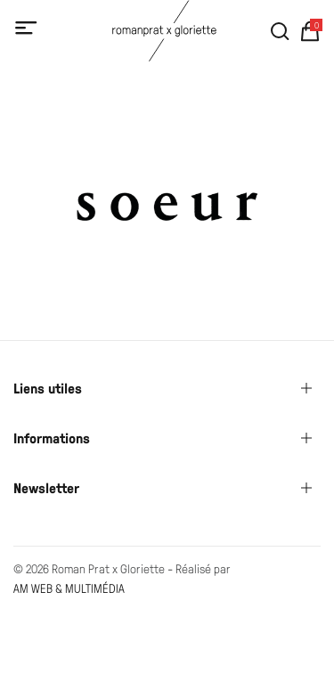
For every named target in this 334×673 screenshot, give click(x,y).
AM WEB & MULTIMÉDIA (69, 588)
